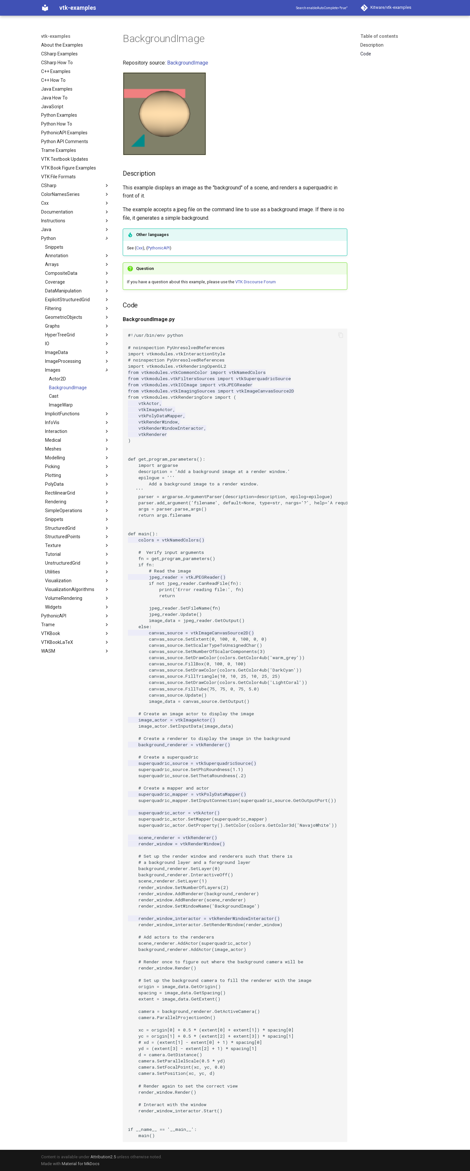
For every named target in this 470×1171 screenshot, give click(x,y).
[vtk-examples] (45, 7)
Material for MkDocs (81, 1163)
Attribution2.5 (103, 1156)
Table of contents (379, 36)
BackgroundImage (187, 63)
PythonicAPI (159, 247)
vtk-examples (55, 36)
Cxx (139, 247)
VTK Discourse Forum (255, 281)
